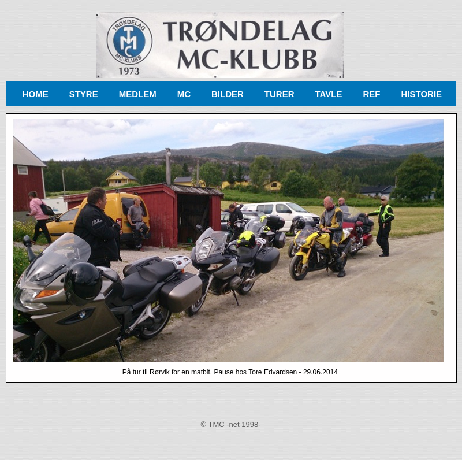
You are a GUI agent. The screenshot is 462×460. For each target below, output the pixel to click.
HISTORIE (421, 94)
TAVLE (328, 94)
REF (371, 94)
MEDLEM (138, 94)
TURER (279, 94)
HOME (36, 94)
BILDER (227, 94)
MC (184, 94)
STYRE (83, 94)
